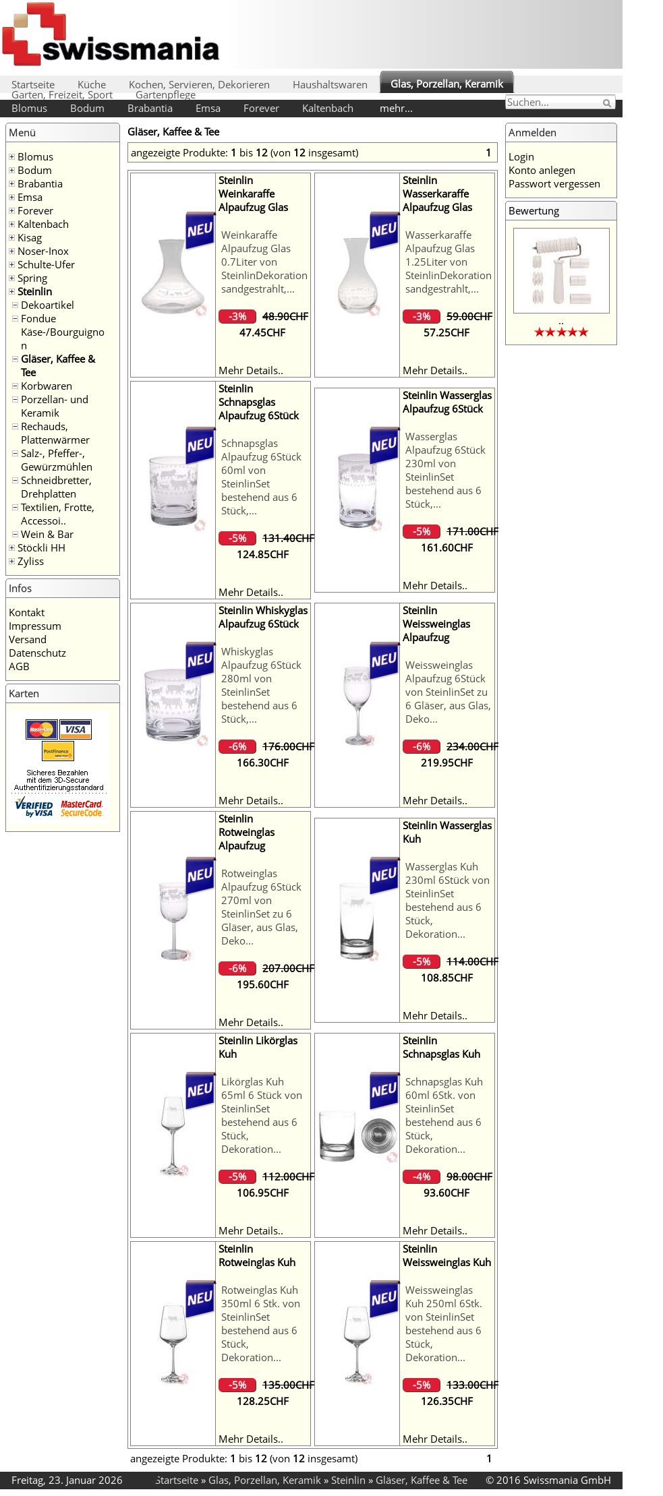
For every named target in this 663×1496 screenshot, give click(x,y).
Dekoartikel (47, 304)
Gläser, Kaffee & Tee (421, 1480)
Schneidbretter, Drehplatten (56, 486)
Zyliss (31, 561)
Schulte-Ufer (46, 264)
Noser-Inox (43, 251)
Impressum (35, 625)
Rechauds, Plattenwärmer (55, 432)
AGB (19, 666)
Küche (92, 84)
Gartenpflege (166, 94)
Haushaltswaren (330, 84)
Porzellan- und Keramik (54, 405)
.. (561, 320)
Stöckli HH (41, 547)
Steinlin (35, 291)
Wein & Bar (47, 534)
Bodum (87, 108)
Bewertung (534, 210)
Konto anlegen (542, 170)
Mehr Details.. (251, 370)
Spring (32, 278)
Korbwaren (46, 385)
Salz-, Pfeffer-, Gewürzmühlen (56, 459)
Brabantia (150, 108)
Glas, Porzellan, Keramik (447, 83)
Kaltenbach (327, 108)
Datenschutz (37, 652)
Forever (261, 108)
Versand (28, 639)
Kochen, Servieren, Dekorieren (199, 84)
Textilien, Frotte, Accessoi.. (57, 513)
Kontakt (27, 612)
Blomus (29, 108)
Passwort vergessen (554, 183)
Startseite (33, 84)
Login (521, 156)
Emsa (208, 108)
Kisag (30, 237)
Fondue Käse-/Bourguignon (63, 331)
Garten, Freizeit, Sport (62, 94)
